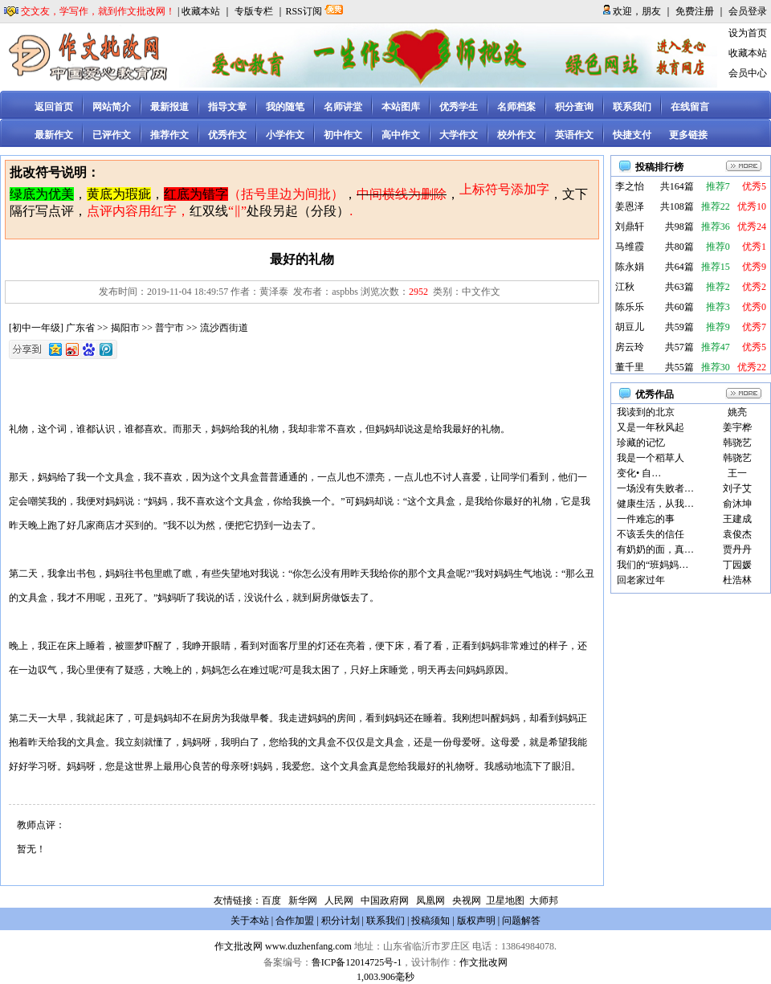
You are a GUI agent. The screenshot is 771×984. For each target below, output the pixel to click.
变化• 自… (639, 473)
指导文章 (227, 106)
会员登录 (747, 11)
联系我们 (632, 106)
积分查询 (574, 106)
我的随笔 (285, 106)
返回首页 (54, 106)
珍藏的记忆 (641, 442)
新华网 (302, 900)
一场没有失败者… (655, 488)
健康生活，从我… (655, 503)
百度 (271, 900)
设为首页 (747, 33)
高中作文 (400, 135)
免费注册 (694, 11)
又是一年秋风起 (650, 427)
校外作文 (516, 135)
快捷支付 (632, 135)
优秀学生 (458, 106)
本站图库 (400, 106)
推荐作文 (169, 135)
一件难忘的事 (646, 519)
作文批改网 (238, 946)
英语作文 (574, 135)
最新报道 (169, 106)
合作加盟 (294, 920)
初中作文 (343, 135)
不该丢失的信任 (650, 534)
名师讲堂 (343, 106)
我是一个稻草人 (650, 457)
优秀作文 (227, 135)
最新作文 (54, 135)
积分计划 (340, 920)
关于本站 (249, 920)
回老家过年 (641, 580)
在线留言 (690, 106)
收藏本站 (201, 11)
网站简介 (111, 106)
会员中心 (747, 73)
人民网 (338, 900)
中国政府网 (385, 900)
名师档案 (516, 106)
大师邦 (542, 900)
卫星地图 (505, 900)
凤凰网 (430, 900)
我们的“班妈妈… (652, 564)
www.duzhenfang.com (308, 946)
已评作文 (111, 135)
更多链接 (688, 135)
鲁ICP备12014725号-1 (357, 962)
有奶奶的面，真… (655, 549)
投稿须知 (430, 920)
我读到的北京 (646, 412)
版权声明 (476, 920)
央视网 (466, 900)
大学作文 (458, 135)
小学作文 (285, 135)
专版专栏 (254, 11)
